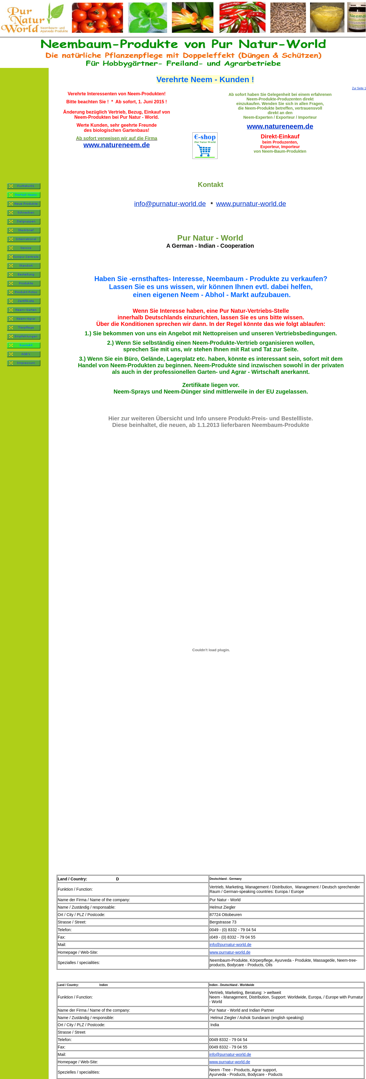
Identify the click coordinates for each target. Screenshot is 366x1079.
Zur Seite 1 (359, 88)
